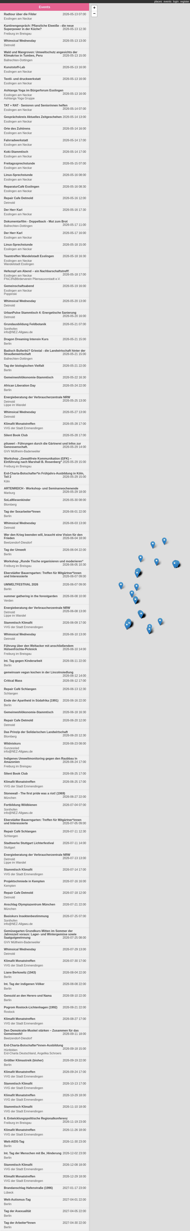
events (167, 1)
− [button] (94, 14)
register (184, 1)
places (158, 1)
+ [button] (94, 8)
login (176, 1)
